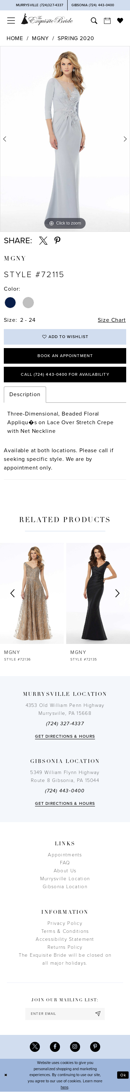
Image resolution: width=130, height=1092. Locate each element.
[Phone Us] (40, 5)
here (64, 1087)
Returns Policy (65, 947)
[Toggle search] (94, 20)
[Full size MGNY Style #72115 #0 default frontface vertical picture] (65, 138)
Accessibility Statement (65, 939)
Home (15, 38)
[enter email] (65, 1014)
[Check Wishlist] (120, 20)
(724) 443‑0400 (65, 791)
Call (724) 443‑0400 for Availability (65, 374)
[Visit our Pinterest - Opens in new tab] (95, 1047)
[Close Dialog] (5, 1075)
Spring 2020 (76, 38)
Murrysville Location (65, 879)
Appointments (65, 855)
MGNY (40, 38)
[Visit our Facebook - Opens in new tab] (55, 1047)
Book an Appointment (65, 355)
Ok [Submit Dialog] (123, 1075)
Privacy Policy (65, 923)
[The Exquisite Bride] (47, 19)
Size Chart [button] (112, 320)
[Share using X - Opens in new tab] (43, 241)
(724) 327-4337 (65, 724)
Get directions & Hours (65, 736)
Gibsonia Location (65, 887)
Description (24, 394)
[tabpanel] (65, 138)
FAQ (65, 863)
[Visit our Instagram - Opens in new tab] (75, 1047)
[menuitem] (10, 20)
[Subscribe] (98, 1014)
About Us (65, 871)
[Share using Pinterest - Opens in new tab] (57, 241)
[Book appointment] (107, 20)
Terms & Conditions (65, 931)
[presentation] (32, 593)
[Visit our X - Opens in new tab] (35, 1047)
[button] (10, 20)
